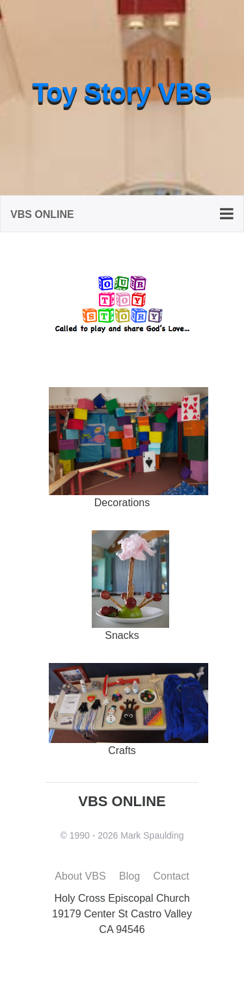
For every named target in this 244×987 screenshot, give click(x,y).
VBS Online (42, 214)
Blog (129, 876)
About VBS (80, 876)
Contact (171, 876)
